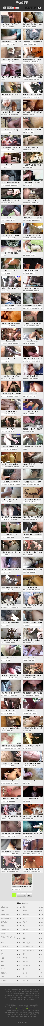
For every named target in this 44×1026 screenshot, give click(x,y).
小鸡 (24, 220)
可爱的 (30, 396)
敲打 (12, 783)
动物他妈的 (25, 97)
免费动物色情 (4, 97)
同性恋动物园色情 (9, 466)
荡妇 (33, 660)
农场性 (2, 149)
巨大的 (3, 969)
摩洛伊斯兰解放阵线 (27, 149)
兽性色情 (34, 26)
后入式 (14, 713)
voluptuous (5, 519)
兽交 (24, 132)
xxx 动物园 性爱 (33, 308)
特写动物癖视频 (14, 185)
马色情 (2, 26)
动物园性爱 (4, 61)
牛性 (24, 167)
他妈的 (29, 26)
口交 (2, 958)
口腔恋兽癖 (4, 343)
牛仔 (2, 132)
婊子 (24, 343)
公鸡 (2, 220)
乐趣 (5, 255)
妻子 (27, 413)
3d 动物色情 (15, 343)
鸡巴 (2, 554)
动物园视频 (33, 237)
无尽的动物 (31, 413)
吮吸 (9, 361)
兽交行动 (39, 237)
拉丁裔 (12, 431)
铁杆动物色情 (11, 26)
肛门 (31, 185)
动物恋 (27, 273)
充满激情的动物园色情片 (8, 938)
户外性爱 (33, 255)
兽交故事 (32, 273)
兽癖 (2, 44)
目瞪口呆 (25, 26)
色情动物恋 (25, 44)
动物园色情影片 (32, 44)
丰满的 (24, 589)
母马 (14, 44)
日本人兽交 (10, 413)
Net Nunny (19, 1009)
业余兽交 (10, 132)
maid (39, 625)
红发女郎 (9, 273)
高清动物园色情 (5, 167)
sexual (32, 537)
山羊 (14, 220)
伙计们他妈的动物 (33, 97)
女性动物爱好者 (8, 44)
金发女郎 (35, 149)
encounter (38, 537)
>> (29, 895)
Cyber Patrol (29, 1009)
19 (24, 895)
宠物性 (30, 677)
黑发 (2, 926)
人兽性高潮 (33, 202)
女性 (6, 132)
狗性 (30, 61)
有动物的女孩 (26, 114)
